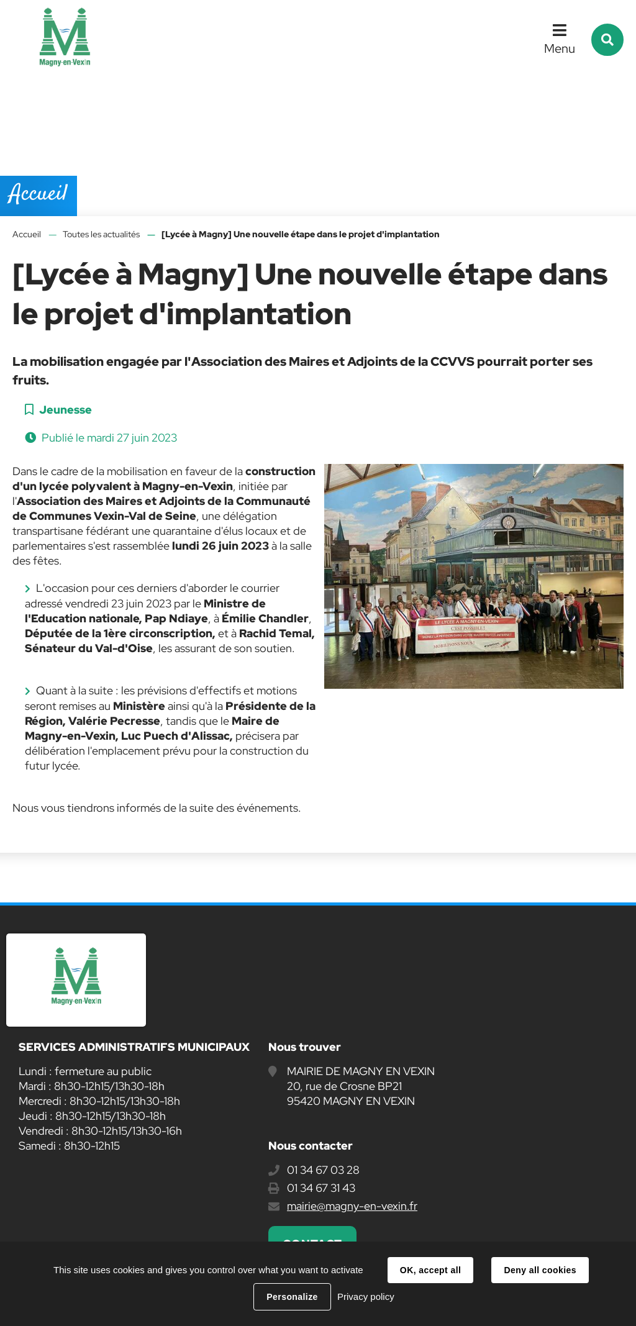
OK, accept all (430, 1270)
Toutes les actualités (101, 234)
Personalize (291, 1297)
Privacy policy (365, 1296)
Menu (559, 48)
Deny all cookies (540, 1270)
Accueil (26, 234)
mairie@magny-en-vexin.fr (352, 1206)
